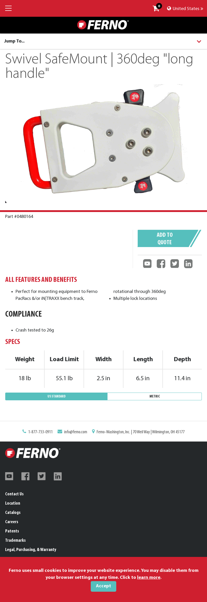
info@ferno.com (79, 433)
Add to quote (165, 242)
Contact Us (14, 494)
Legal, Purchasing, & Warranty (30, 549)
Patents (12, 531)
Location (12, 503)
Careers (11, 522)
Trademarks (15, 540)
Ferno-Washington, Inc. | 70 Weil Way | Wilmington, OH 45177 (135, 433)
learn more (148, 577)
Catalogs (13, 512)
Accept (103, 586)
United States (185, 8)
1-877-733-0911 (49, 433)
